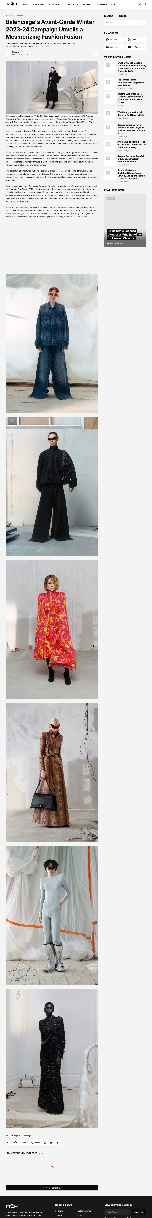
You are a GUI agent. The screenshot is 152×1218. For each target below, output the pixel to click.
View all (42, 1153)
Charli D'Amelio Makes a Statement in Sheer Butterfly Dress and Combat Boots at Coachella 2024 (131, 67)
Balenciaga (27, 1136)
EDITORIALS (55, 4)
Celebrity (59, 1211)
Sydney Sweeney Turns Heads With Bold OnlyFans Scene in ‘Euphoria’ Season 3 (131, 129)
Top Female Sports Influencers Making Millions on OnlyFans (131, 82)
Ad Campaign (17, 15)
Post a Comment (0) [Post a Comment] (52, 1188)
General (58, 1215)
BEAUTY (87, 4)
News (79, 1215)
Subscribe (138, 1212)
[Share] (95, 53)
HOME (25, 4)
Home (8, 15)
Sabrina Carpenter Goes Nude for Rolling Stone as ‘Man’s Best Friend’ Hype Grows (130, 98)
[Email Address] (117, 1212)
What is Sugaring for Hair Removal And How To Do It (130, 113)
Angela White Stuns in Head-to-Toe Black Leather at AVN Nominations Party (131, 145)
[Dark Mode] (138, 4)
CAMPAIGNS (37, 4)
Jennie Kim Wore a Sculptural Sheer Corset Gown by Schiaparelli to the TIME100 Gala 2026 (131, 174)
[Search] (144, 4)
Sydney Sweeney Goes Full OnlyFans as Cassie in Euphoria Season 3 (130, 159)
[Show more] (57, 1142)
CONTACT (102, 4)
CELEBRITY (72, 4)
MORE (114, 4)
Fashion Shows (84, 1211)
